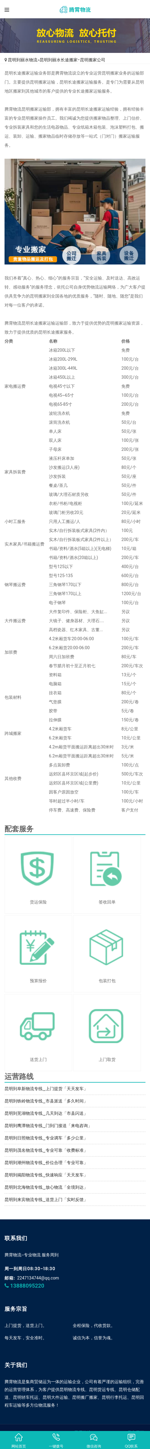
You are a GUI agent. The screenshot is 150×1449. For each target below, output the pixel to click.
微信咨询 (94, 1440)
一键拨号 (56, 1440)
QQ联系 (131, 1440)
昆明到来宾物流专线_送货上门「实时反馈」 (46, 1200)
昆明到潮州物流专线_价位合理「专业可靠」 (46, 1163)
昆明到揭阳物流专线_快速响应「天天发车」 (46, 1175)
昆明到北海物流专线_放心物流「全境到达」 (46, 1187)
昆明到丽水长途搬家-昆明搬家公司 (72, 60)
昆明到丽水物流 (22, 60)
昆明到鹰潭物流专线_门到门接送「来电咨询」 (48, 1126)
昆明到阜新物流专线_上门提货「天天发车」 (46, 1089)
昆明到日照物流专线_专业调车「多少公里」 (46, 1138)
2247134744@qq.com (38, 1278)
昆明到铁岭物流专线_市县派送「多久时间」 (46, 1101)
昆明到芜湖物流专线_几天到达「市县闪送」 (46, 1113)
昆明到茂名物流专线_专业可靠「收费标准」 (46, 1150)
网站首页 (18, 1440)
